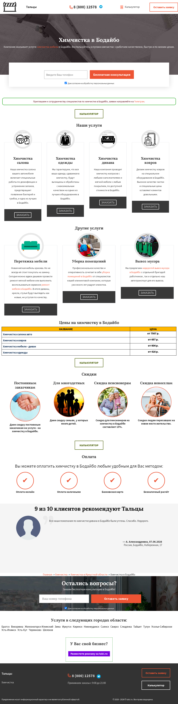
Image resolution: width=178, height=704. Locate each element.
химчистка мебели (47, 46)
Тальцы (7, 674)
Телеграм (139, 101)
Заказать (23, 215)
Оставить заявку (163, 7)
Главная (47, 574)
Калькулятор (130, 7)
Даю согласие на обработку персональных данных (89, 83)
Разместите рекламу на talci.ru (89, 653)
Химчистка (61, 574)
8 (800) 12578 (85, 6)
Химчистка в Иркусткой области (89, 574)
